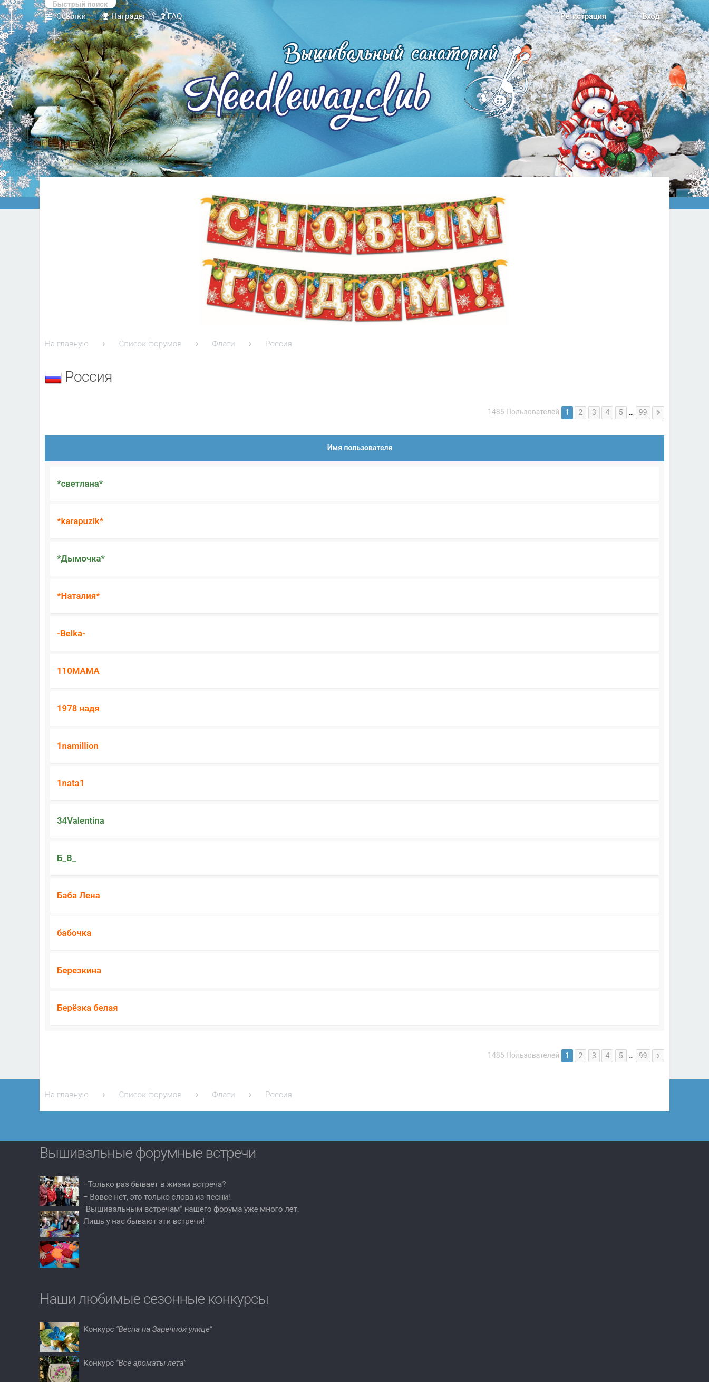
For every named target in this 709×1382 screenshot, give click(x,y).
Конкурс (147, 1329)
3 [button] (594, 412)
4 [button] (607, 412)
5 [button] (621, 412)
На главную (67, 344)
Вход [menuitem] (650, 16)
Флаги (223, 344)
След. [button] (658, 412)
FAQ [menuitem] (171, 16)
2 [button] (580, 412)
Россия (278, 344)
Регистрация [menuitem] (583, 16)
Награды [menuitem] (123, 16)
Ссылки (71, 16)
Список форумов (150, 344)
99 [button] (643, 412)
